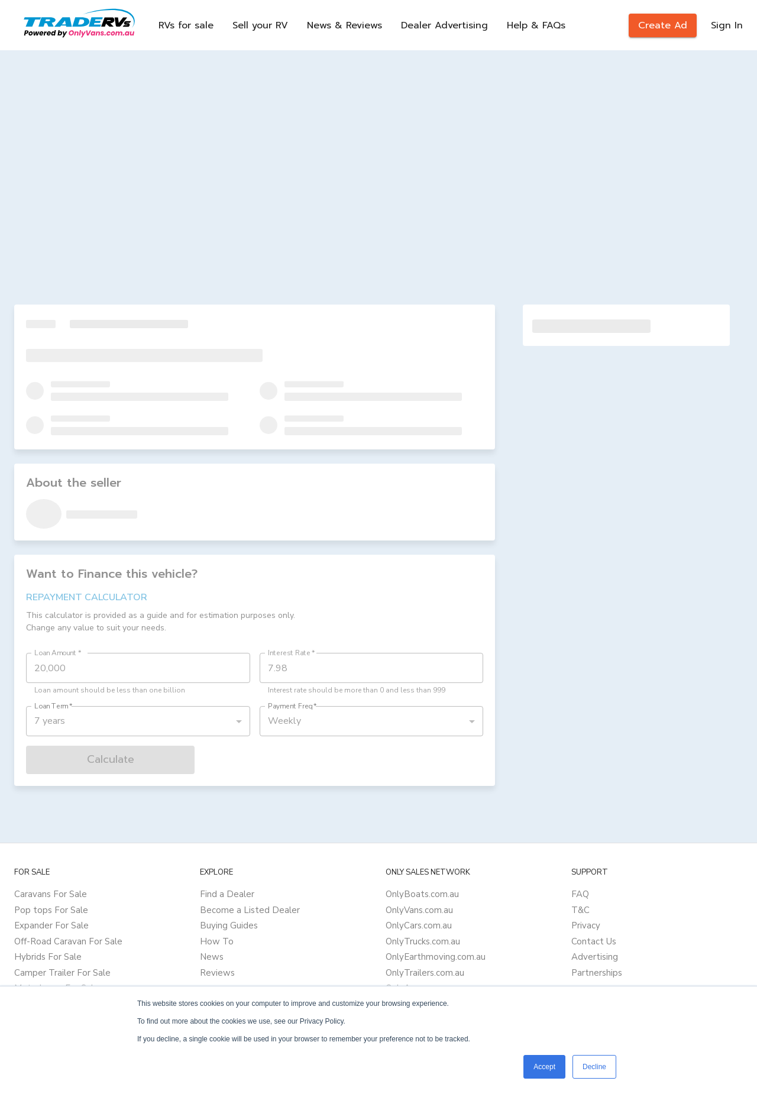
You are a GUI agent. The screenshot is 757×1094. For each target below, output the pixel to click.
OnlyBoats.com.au (422, 894)
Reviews (217, 973)
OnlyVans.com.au (419, 910)
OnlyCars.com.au (419, 925)
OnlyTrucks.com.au (423, 941)
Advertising (594, 957)
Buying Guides (229, 925)
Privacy (585, 925)
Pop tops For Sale (51, 910)
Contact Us (593, 941)
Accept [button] (544, 1067)
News (212, 957)
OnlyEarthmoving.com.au (436, 957)
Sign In (727, 25)
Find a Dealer (227, 894)
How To (217, 941)
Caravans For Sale (50, 894)
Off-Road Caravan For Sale (68, 941)
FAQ (580, 894)
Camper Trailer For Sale (62, 973)
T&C (580, 910)
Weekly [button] (284, 720)
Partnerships (596, 973)
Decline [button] (594, 1067)
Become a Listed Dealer (250, 910)
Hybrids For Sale (48, 957)
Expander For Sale (51, 925)
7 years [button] (49, 720)
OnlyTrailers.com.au (425, 973)
